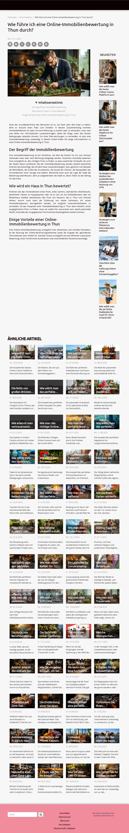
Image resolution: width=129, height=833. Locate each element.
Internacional (64, 817)
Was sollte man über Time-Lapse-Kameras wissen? (22, 775)
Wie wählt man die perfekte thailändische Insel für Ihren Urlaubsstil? (106, 312)
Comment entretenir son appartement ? (77, 741)
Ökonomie (64, 821)
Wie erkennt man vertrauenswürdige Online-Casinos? (23, 427)
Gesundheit (64, 813)
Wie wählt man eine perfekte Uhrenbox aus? (77, 706)
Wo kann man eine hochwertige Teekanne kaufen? (79, 671)
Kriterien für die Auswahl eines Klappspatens (106, 671)
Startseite (12, 17)
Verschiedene (26, 17)
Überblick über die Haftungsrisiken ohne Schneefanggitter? (108, 269)
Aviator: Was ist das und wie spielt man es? (22, 671)
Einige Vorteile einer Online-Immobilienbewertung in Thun (49, 115)
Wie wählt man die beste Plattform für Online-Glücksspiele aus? (106, 134)
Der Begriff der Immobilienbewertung (49, 107)
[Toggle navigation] (7, 5)
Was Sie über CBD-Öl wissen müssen (77, 775)
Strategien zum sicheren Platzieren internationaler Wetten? (107, 225)
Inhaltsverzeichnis (50, 102)
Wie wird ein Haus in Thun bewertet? (49, 111)
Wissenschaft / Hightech (64, 828)
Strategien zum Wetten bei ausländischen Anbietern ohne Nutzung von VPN (107, 180)
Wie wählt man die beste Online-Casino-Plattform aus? (107, 90)
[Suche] (22, 814)
